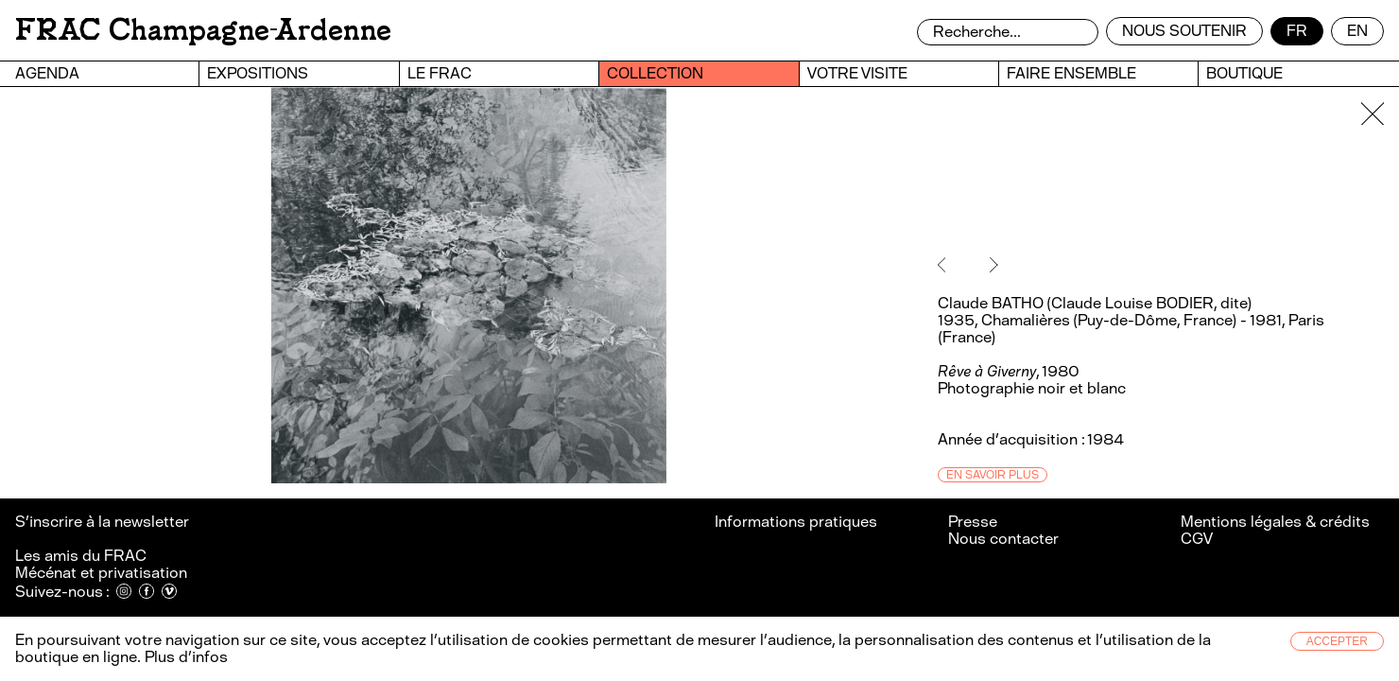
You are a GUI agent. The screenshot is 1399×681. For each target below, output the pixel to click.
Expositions (257, 73)
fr (1297, 31)
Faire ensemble (1071, 73)
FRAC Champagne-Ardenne (203, 29)
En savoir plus (992, 474)
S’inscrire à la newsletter (103, 522)
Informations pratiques (796, 522)
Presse (972, 522)
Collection (655, 73)
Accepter (1337, 641)
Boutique (1244, 73)
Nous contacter (1003, 539)
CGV (1197, 539)
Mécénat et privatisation (101, 573)
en (1357, 31)
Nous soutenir (1184, 31)
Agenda (47, 73)
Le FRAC (439, 73)
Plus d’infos (184, 657)
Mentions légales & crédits (1275, 522)
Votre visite (857, 73)
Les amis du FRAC (81, 556)
